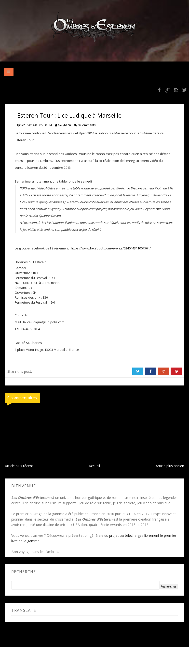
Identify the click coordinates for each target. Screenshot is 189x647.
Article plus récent (19, 465)
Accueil (94, 465)
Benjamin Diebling (129, 188)
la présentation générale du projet (92, 535)
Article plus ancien (170, 465)
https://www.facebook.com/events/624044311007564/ (111, 248)
